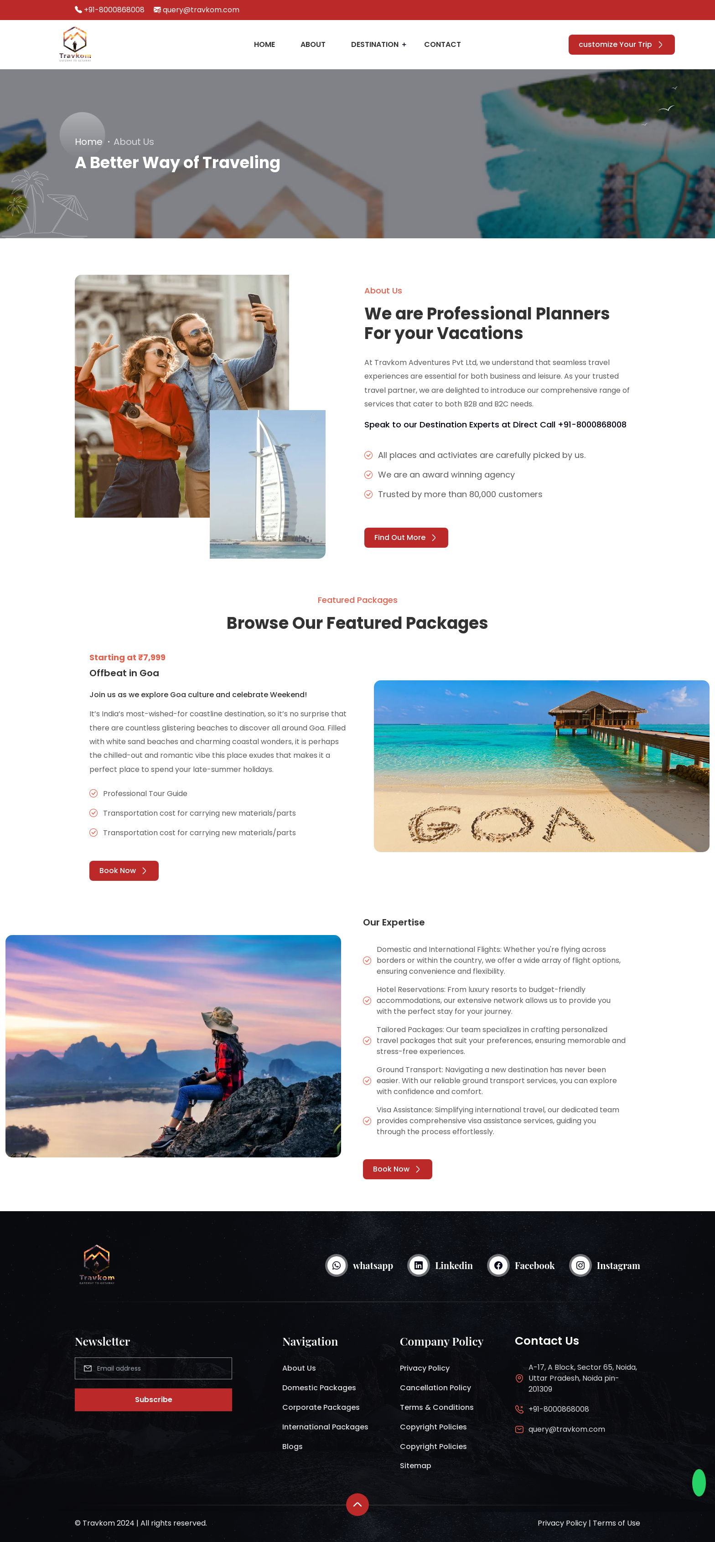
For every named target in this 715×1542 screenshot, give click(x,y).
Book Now (124, 870)
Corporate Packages (321, 1407)
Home (264, 44)
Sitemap (415, 1465)
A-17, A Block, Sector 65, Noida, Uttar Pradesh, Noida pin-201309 (582, 1378)
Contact (442, 44)
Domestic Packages (319, 1388)
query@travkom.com (201, 10)
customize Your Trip (622, 44)
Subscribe (153, 1399)
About (313, 44)
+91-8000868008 (114, 10)
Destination (375, 44)
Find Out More (406, 537)
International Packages (325, 1427)
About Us (299, 1368)
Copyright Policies (433, 1427)
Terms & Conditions (437, 1407)
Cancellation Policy (435, 1388)
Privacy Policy (425, 1368)
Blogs (292, 1446)
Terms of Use (616, 1523)
